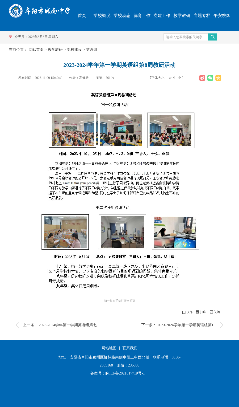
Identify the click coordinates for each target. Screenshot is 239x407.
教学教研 (181, 15)
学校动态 (121, 15)
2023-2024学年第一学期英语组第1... (186, 325)
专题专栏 (201, 15)
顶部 (189, 312)
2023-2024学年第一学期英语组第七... (69, 325)
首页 (82, 15)
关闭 (217, 312)
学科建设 (74, 50)
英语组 (91, 50)
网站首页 (36, 50)
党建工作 (161, 15)
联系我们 (130, 348)
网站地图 (109, 348)
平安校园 (222, 15)
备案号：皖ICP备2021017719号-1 (117, 373)
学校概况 (101, 15)
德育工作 (142, 15)
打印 (203, 312)
